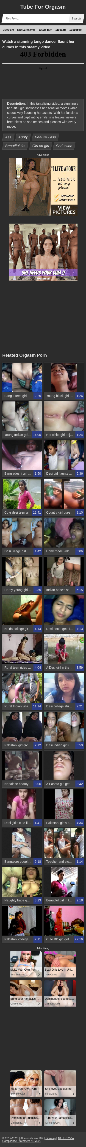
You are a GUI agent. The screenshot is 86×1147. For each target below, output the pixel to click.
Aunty (23, 137)
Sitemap (50, 1138)
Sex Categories (26, 29)
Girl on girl (40, 146)
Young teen (46, 29)
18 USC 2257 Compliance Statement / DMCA (38, 1140)
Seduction (75, 29)
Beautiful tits (15, 146)
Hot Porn (8, 29)
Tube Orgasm (43, 7)
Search (76, 18)
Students (61, 29)
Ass (8, 137)
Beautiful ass (45, 137)
